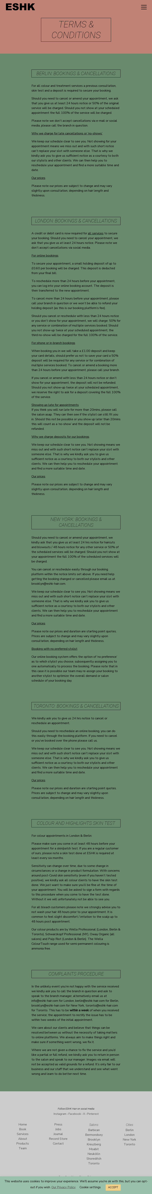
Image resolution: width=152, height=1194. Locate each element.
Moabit (94, 1149)
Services (22, 1134)
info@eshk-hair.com (44, 1001)
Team (23, 1148)
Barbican (94, 1130)
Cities (129, 1125)
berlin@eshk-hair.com (90, 1001)
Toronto (94, 1163)
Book (22, 1129)
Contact (58, 1143)
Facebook (74, 1114)
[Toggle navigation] (144, 7)
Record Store (58, 1139)
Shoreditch (93, 1158)
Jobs (58, 1129)
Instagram (60, 1114)
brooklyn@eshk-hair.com (48, 584)
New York (129, 1139)
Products (22, 1143)
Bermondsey (94, 1135)
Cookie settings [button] (90, 1187)
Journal (58, 1134)
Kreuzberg (94, 1144)
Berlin (129, 1130)
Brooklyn (94, 1139)
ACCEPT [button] (113, 1187)
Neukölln (93, 1154)
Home (22, 1124)
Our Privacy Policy (63, 1187)
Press (58, 1124)
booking (43, 238)
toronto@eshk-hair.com (102, 1005)
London (129, 1135)
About (22, 1139)
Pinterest (93, 1114)
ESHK (21, 7)
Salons (93, 1125)
